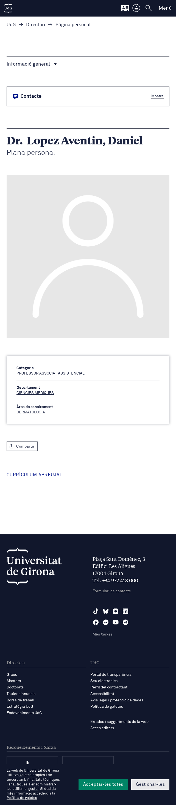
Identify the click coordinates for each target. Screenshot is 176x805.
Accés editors (102, 728)
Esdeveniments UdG (24, 713)
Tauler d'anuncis (21, 694)
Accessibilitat (102, 694)
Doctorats (15, 687)
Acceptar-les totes (103, 784)
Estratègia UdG (20, 707)
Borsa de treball (20, 700)
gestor (33, 789)
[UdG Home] (8, 8)
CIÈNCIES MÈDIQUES (35, 393)
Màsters (14, 681)
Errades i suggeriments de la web (119, 722)
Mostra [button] (157, 96)
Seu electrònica (104, 681)
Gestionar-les (150, 784)
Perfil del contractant (108, 687)
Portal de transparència (111, 675)
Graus (12, 675)
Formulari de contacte (112, 591)
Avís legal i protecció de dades (116, 700)
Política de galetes (106, 707)
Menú (165, 8)
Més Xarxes (103, 634)
